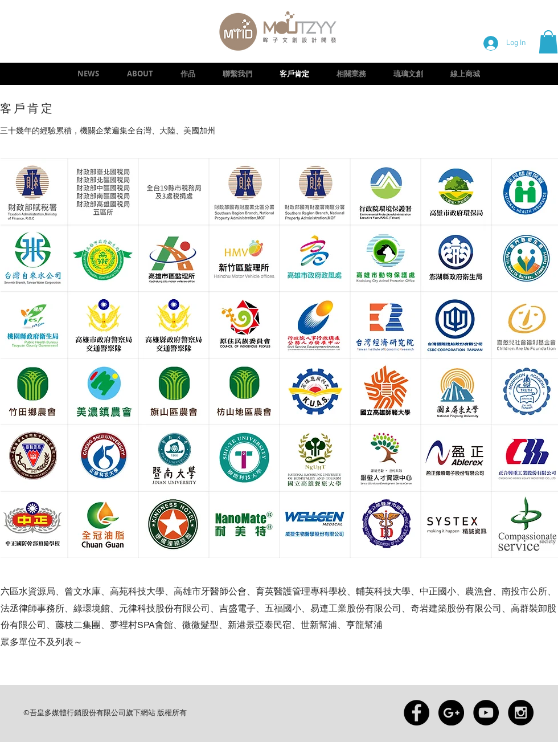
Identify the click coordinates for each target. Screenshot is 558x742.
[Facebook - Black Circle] (416, 712)
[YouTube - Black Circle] (486, 712)
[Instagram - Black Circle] (521, 712)
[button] (548, 42)
